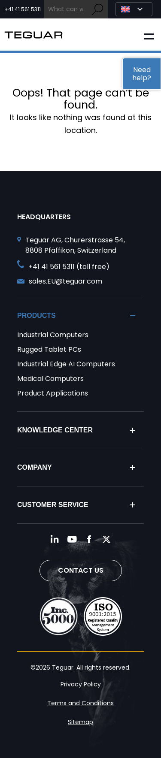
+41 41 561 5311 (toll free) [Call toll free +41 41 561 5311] (68, 267)
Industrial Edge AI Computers (66, 364)
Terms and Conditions (80, 703)
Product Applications (52, 393)
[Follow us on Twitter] (106, 539)
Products (36, 315)
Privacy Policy (81, 684)
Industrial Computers (52, 335)
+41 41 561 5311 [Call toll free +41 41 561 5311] (22, 9)
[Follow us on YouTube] (72, 539)
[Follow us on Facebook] (89, 539)
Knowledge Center (55, 430)
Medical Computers (50, 379)
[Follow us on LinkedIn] (55, 539)
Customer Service (52, 504)
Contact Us (80, 570)
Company (34, 467)
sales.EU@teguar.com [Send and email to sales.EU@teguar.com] (65, 281)
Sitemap (80, 722)
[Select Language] (133, 9)
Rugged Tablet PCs (49, 349)
